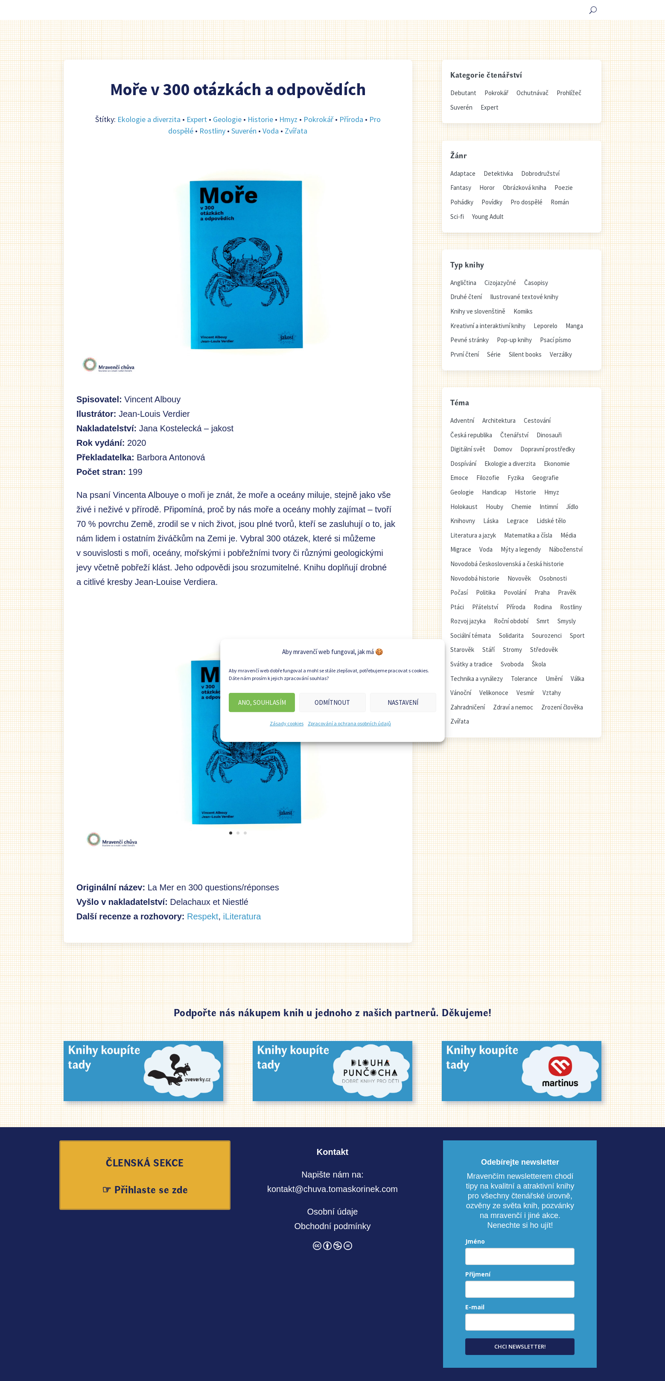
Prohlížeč (569, 93)
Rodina (543, 607)
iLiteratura (242, 916)
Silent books (525, 354)
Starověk (462, 649)
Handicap (494, 492)
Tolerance (524, 679)
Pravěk (567, 592)
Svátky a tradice (471, 664)
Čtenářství (514, 435)
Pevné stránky (469, 340)
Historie (260, 119)
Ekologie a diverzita (149, 119)
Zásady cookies (286, 723)
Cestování (537, 420)
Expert (197, 119)
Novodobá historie (474, 578)
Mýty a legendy (521, 549)
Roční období (511, 621)
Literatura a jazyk (473, 535)
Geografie (545, 478)
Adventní (462, 420)
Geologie (227, 119)
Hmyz (288, 119)
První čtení (464, 354)
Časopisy (536, 283)
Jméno (475, 1241)
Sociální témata (470, 635)
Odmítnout (332, 702)
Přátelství (485, 607)
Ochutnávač (532, 93)
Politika (486, 592)
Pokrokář (318, 119)
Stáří (488, 649)
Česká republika (471, 435)
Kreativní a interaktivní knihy (487, 326)
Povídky (491, 202)
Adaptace (462, 173)
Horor (487, 187)
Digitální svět (467, 449)
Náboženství (566, 549)
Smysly (566, 621)
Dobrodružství (540, 173)
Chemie (521, 507)
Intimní (549, 507)
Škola (539, 664)
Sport (577, 635)
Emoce (459, 478)
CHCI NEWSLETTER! (520, 1346)
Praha (542, 592)
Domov (502, 449)
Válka (577, 679)
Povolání (515, 592)
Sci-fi (457, 216)
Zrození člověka (562, 707)
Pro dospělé (526, 202)
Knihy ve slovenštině (477, 311)
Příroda (351, 119)
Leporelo (545, 326)
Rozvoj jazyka (468, 621)
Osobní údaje (332, 1211)
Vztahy (551, 693)
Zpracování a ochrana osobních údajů (349, 723)
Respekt (202, 916)
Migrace (460, 549)
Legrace (517, 521)
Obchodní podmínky (332, 1226)
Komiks (523, 311)
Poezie (563, 187)
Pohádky (461, 202)
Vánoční (460, 693)
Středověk (544, 649)
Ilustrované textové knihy (524, 297)
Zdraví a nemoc (513, 707)
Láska (491, 521)
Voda (270, 131)
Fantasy (460, 187)
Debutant (463, 93)
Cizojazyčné (500, 283)
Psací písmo (555, 340)
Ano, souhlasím (262, 702)
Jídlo (572, 507)
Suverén (244, 131)
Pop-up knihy (514, 340)
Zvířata (296, 131)
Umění (554, 679)
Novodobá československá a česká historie (507, 564)
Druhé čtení (466, 297)
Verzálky (561, 354)
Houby (494, 507)
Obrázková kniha (524, 187)
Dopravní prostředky (547, 449)
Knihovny (462, 521)
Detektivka (498, 173)
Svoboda (512, 664)
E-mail (474, 1307)
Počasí (459, 592)
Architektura (499, 420)
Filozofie (487, 478)
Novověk (519, 578)
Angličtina (463, 283)
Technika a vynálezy (476, 679)
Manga (574, 326)
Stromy (512, 649)
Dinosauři (549, 435)
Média (568, 535)
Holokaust (464, 507)
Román (560, 202)
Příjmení (477, 1274)
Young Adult (488, 216)
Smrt (543, 621)
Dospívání (463, 463)
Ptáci (457, 607)
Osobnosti (553, 578)
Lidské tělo (551, 521)
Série (494, 354)
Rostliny (212, 131)
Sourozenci (547, 635)
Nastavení (403, 702)
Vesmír (525, 693)
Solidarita (511, 635)
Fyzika (516, 478)
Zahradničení (467, 707)
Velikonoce (493, 693)
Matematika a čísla (528, 535)
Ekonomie (557, 463)
